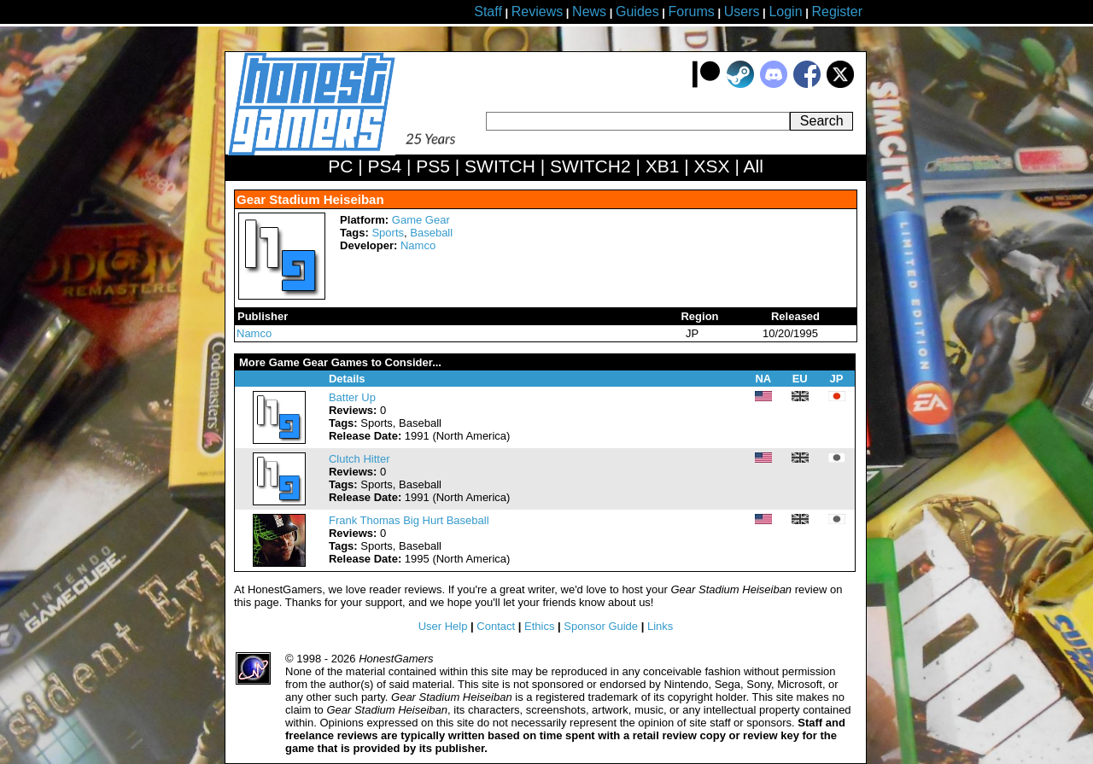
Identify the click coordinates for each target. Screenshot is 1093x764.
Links (660, 626)
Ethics (539, 626)
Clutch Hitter (359, 458)
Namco (417, 245)
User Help (443, 626)
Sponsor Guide (601, 626)
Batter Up (352, 397)
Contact (495, 626)
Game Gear (421, 219)
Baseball (431, 232)
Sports (387, 232)
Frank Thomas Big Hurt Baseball (409, 520)
